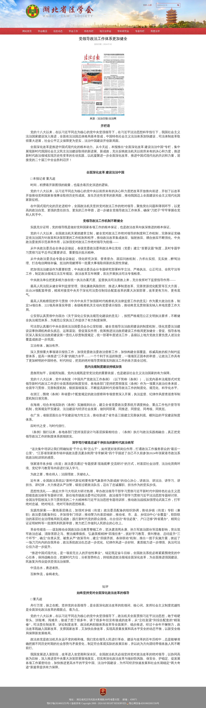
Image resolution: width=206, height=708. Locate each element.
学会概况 (42, 31)
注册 (150, 5)
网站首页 (27, 31)
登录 (145, 5)
